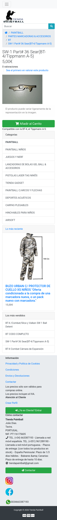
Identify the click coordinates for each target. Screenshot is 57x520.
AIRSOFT (10, 220)
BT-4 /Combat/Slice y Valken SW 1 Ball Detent (26, 325)
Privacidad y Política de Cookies (22, 363)
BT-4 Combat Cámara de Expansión (24, 348)
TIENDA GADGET (14, 182)
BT (9, 40)
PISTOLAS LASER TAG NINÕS (21, 175)
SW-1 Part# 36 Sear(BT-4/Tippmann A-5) (30, 43)
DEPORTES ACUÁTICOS (18, 197)
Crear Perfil (11, 402)
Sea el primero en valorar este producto (27, 70)
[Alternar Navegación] (6, 4)
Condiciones (12, 369)
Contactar (10, 381)
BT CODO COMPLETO (17, 334)
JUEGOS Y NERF (14, 157)
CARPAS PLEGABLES (16, 205)
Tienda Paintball (36, 510)
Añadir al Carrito (29, 123)
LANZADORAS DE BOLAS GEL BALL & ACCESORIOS (25, 166)
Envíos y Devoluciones (17, 375)
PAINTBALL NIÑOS (15, 149)
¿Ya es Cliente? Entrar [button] (28, 410)
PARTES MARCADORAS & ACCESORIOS (29, 36)
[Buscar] (25, 26)
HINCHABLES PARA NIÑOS (20, 212)
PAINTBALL (17, 32)
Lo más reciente (14, 228)
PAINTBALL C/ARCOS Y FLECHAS (23, 190)
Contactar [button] (28, 470)
